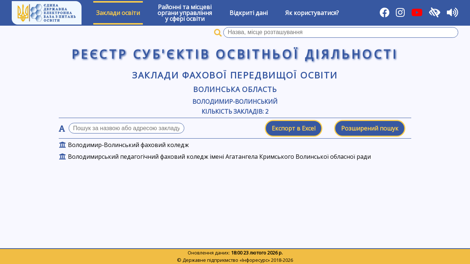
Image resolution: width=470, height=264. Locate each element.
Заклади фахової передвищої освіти (234, 75)
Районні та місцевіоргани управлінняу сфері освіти (185, 13)
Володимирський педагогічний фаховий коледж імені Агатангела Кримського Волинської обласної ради (219, 157)
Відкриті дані (248, 13)
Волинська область (235, 89)
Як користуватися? (312, 13)
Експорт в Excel (293, 128)
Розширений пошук (369, 128)
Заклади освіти (118, 13)
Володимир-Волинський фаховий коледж (128, 145)
